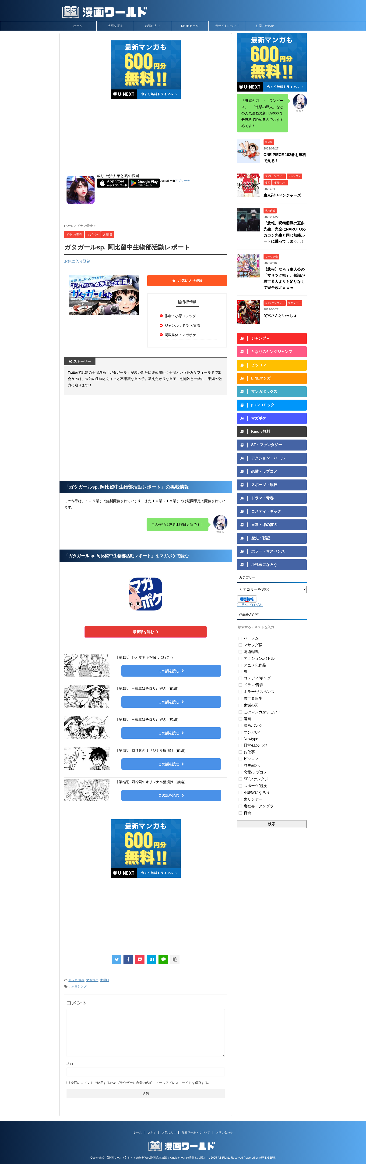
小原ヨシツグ (77, 986)
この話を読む (171, 671)
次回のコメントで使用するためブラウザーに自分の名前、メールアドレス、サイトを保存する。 (141, 1083)
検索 (271, 824)
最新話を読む (146, 632)
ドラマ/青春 (76, 980)
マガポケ (92, 980)
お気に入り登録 (77, 261)
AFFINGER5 (267, 1157)
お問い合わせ (265, 26)
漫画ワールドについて (196, 1132)
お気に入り (152, 26)
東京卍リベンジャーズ (282, 195)
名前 (70, 1063)
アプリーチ (182, 180)
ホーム (77, 26)
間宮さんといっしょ (280, 316)
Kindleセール (190, 26)
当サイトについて (227, 26)
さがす (152, 1132)
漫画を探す (115, 26)
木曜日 (104, 980)
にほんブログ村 (250, 605)
